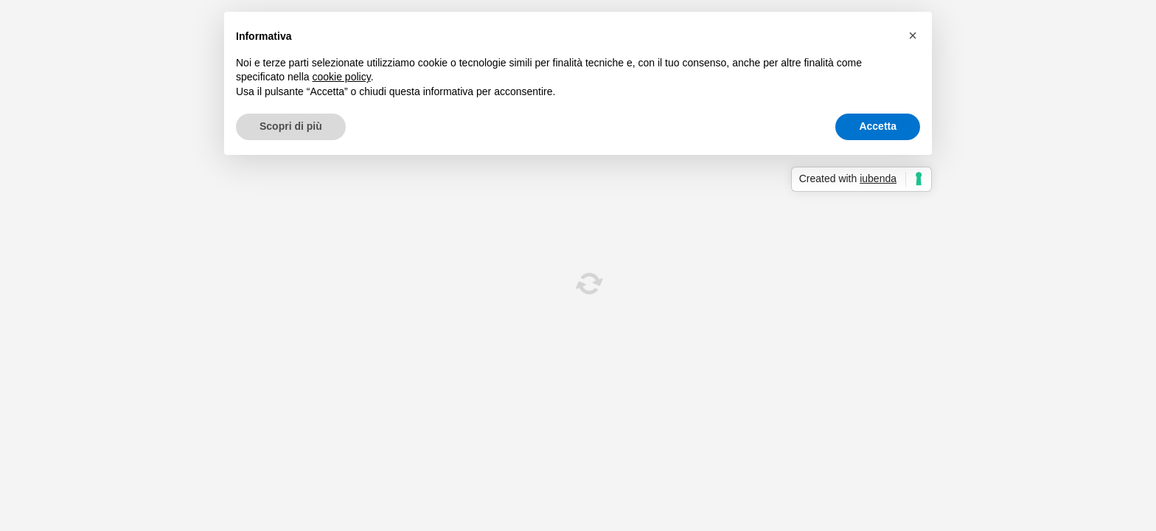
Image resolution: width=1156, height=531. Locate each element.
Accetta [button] (877, 126)
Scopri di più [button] (291, 126)
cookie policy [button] (342, 77)
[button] (913, 35)
